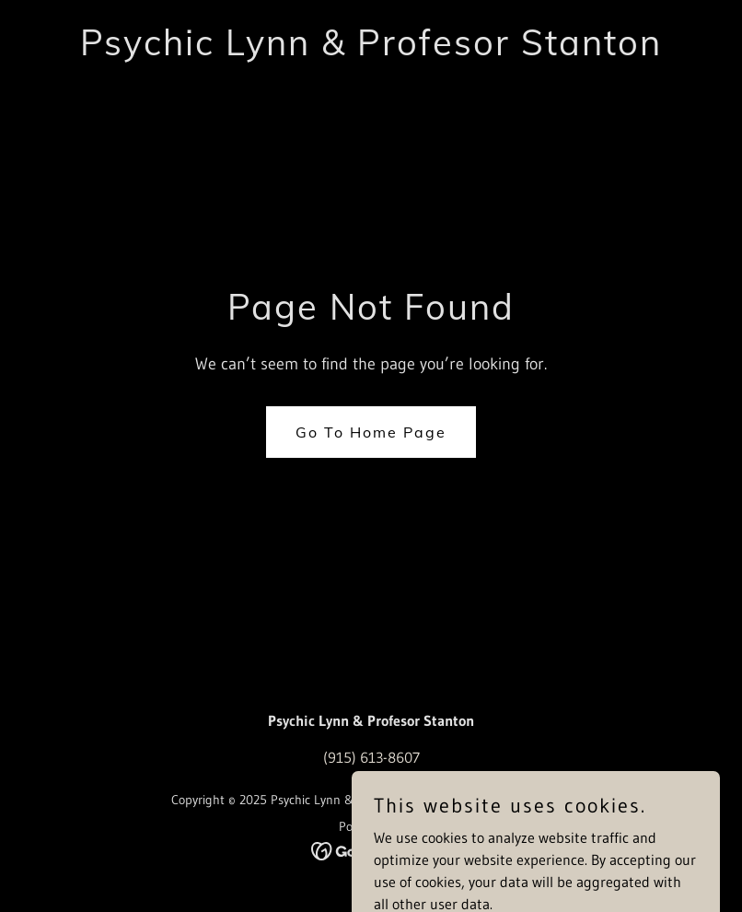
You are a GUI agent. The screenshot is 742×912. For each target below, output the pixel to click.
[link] (371, 50)
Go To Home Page (371, 432)
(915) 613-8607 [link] (371, 757)
